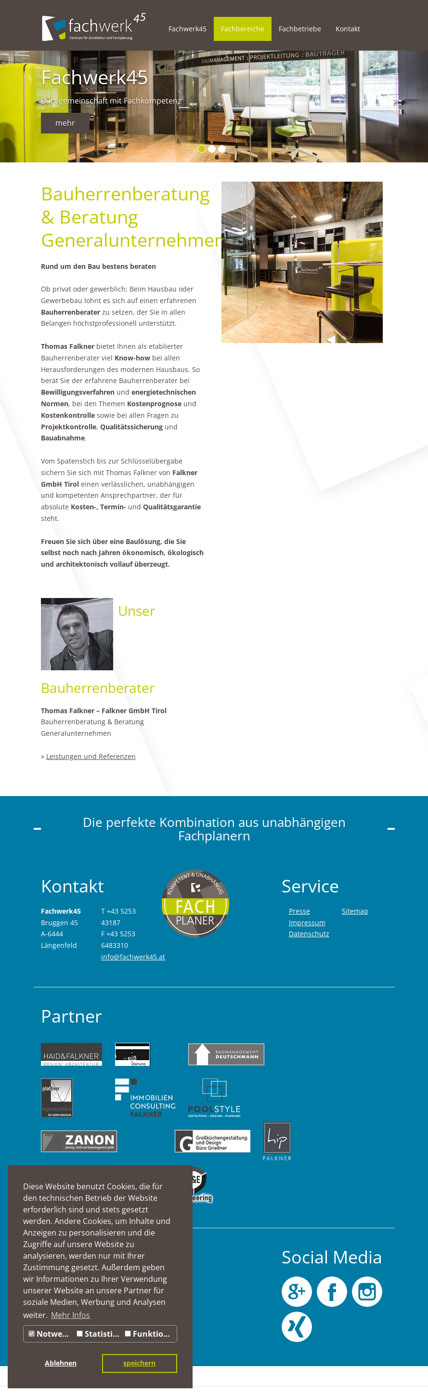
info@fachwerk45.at (133, 956)
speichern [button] (139, 1363)
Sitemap (355, 911)
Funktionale (151, 1334)
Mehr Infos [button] (70, 1315)
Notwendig (51, 1334)
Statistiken (99, 1334)
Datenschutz (309, 933)
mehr (65, 123)
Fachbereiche (242, 28)
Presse (299, 911)
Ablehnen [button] (61, 1363)
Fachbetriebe (300, 28)
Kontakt (348, 28)
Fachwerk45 (188, 28)
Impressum (307, 922)
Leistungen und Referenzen (91, 756)
